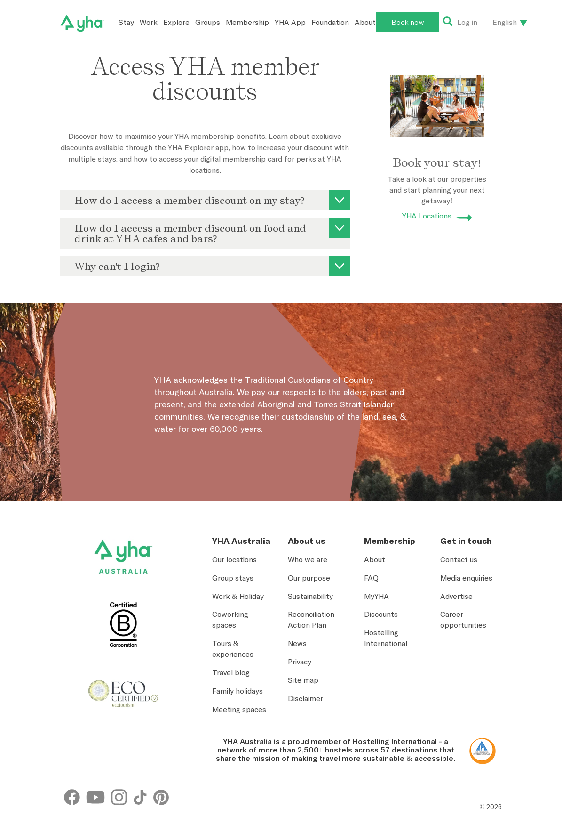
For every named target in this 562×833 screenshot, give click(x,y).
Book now (407, 22)
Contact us (458, 559)
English (504, 22)
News (297, 643)
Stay (126, 22)
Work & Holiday (238, 596)
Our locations (234, 559)
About (365, 22)
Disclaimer (305, 698)
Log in (467, 22)
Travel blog (231, 672)
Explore (176, 22)
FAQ (371, 577)
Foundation (330, 22)
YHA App (290, 22)
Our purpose (309, 577)
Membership (247, 22)
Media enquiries (466, 577)
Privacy (299, 661)
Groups (207, 22)
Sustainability (310, 596)
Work (149, 22)
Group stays (232, 577)
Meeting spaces (239, 709)
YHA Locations (426, 215)
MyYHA (376, 596)
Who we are (307, 559)
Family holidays (237, 691)
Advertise (456, 596)
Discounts (381, 614)
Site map (303, 680)
